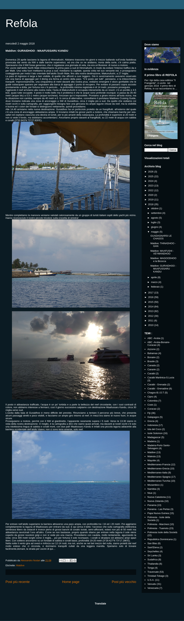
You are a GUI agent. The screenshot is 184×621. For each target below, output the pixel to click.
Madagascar (154, 437)
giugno (155, 227)
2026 (151, 171)
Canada (151, 365)
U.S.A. (150, 580)
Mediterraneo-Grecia (158, 468)
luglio (154, 222)
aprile (154, 277)
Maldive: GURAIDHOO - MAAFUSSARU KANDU (163, 268)
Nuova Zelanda (155, 501)
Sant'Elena (153, 547)
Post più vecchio (124, 582)
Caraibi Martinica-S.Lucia (160, 377)
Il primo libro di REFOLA (160, 74)
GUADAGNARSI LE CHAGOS (161, 237)
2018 (151, 204)
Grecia (150, 421)
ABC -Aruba (153, 338)
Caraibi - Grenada (156, 384)
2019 (151, 199)
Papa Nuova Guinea (158, 513)
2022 (151, 190)
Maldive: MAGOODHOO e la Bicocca (163, 260)
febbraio (155, 286)
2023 (151, 185)
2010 (151, 325)
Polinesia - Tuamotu (158, 528)
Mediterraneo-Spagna (159, 476)
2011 (151, 320)
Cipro (150, 396)
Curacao (151, 408)
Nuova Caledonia (156, 497)
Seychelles (153, 551)
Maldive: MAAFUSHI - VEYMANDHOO (162, 252)
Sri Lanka (152, 555)
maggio (155, 231)
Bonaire (151, 357)
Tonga (150, 567)
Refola (21, 23)
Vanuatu (151, 584)
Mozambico (153, 484)
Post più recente (18, 582)
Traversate (153, 571)
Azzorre (151, 349)
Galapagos (153, 417)
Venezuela (153, 588)
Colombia (152, 400)
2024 (151, 181)
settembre (156, 213)
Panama (151, 505)
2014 (151, 306)
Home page (70, 582)
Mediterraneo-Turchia (158, 480)
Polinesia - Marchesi (158, 524)
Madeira (151, 441)
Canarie (151, 369)
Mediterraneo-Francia (158, 464)
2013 (151, 311)
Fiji (149, 413)
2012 (151, 316)
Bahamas (152, 353)
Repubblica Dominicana (160, 539)
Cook (150, 404)
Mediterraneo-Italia (157, 472)
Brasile (151, 361)
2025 (151, 176)
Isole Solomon (154, 433)
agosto (155, 217)
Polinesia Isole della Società (162, 532)
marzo (154, 282)
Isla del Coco (154, 429)
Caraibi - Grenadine (157, 388)
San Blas (152, 543)
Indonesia (152, 425)
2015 (151, 302)
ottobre (155, 208)
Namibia (151, 489)
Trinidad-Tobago (155, 575)
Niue (149, 493)
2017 (151, 292)
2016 (151, 297)
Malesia (151, 456)
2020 (151, 195)
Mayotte (151, 460)
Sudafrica (152, 559)
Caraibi (151, 373)
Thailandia (152, 563)
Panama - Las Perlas (158, 509)
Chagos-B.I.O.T (155, 392)
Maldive (20, 565)
